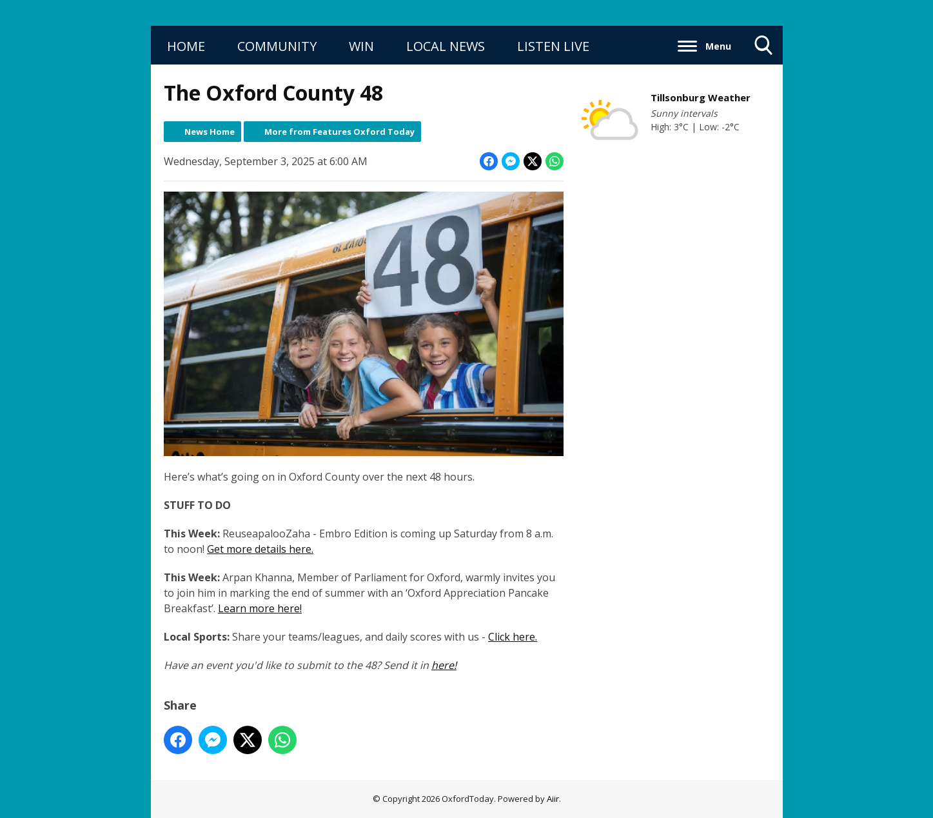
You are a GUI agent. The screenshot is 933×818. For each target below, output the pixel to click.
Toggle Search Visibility (764, 50)
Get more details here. (260, 549)
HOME (186, 46)
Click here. (512, 637)
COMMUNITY (277, 46)
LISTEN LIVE (553, 46)
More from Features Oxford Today (339, 131)
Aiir (553, 798)
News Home (209, 131)
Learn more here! (260, 608)
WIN (361, 46)
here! (444, 665)
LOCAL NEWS (445, 46)
